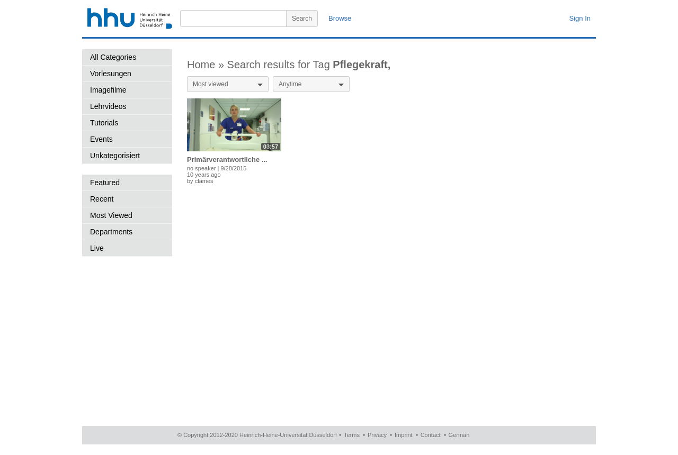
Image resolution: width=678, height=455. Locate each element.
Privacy (377, 435)
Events (101, 139)
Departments (111, 232)
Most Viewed (111, 215)
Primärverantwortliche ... (227, 159)
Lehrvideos (108, 106)
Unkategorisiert (115, 155)
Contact (431, 435)
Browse (339, 18)
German (459, 435)
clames (204, 181)
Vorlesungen (110, 73)
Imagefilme (108, 90)
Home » (207, 64)
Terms (352, 435)
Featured (105, 182)
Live (97, 248)
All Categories (113, 57)
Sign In (580, 18)
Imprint (404, 435)
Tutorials (104, 123)
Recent (101, 199)
